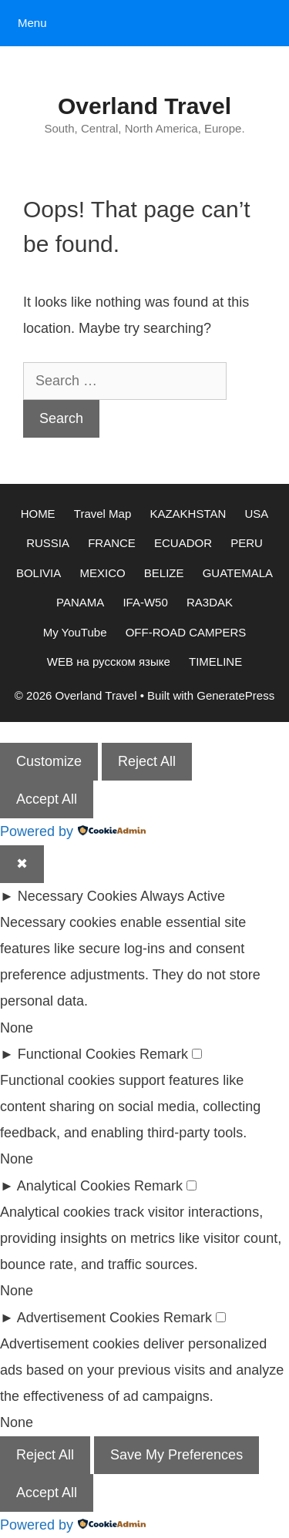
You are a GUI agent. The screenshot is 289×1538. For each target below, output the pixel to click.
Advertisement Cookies (88, 1317)
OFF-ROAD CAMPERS (186, 632)
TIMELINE (215, 661)
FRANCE (112, 542)
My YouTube (75, 632)
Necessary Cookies (77, 896)
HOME (38, 513)
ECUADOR (183, 542)
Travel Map (102, 513)
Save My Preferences (176, 1454)
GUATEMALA (238, 572)
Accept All (46, 799)
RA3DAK (210, 602)
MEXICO (102, 572)
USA (257, 513)
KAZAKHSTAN (188, 513)
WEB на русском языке (108, 661)
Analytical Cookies (73, 1186)
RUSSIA (47, 542)
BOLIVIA (38, 572)
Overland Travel (144, 106)
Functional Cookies (77, 1054)
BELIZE (164, 572)
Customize (49, 761)
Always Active (182, 896)
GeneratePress (235, 695)
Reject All (147, 761)
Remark (163, 1054)
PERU (246, 542)
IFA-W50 (145, 602)
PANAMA (80, 602)
